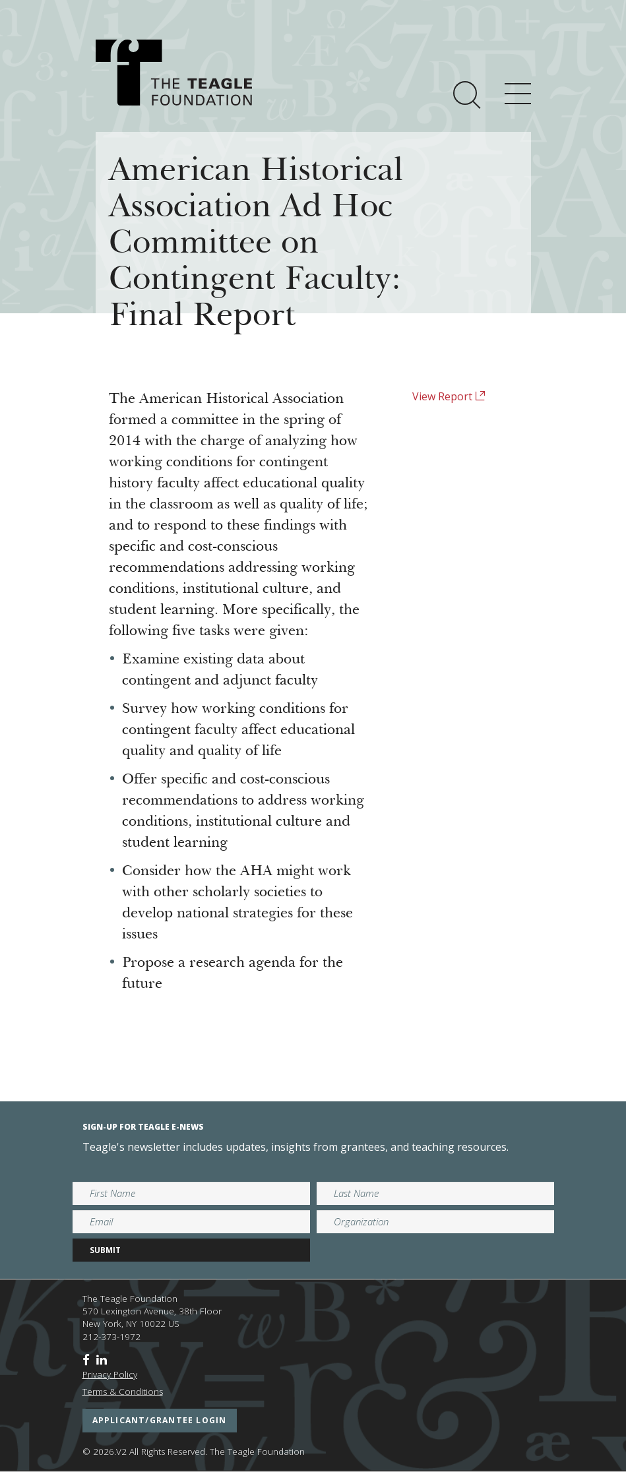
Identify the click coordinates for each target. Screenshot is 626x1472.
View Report (448, 396)
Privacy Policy (109, 1374)
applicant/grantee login (159, 1420)
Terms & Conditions (122, 1391)
